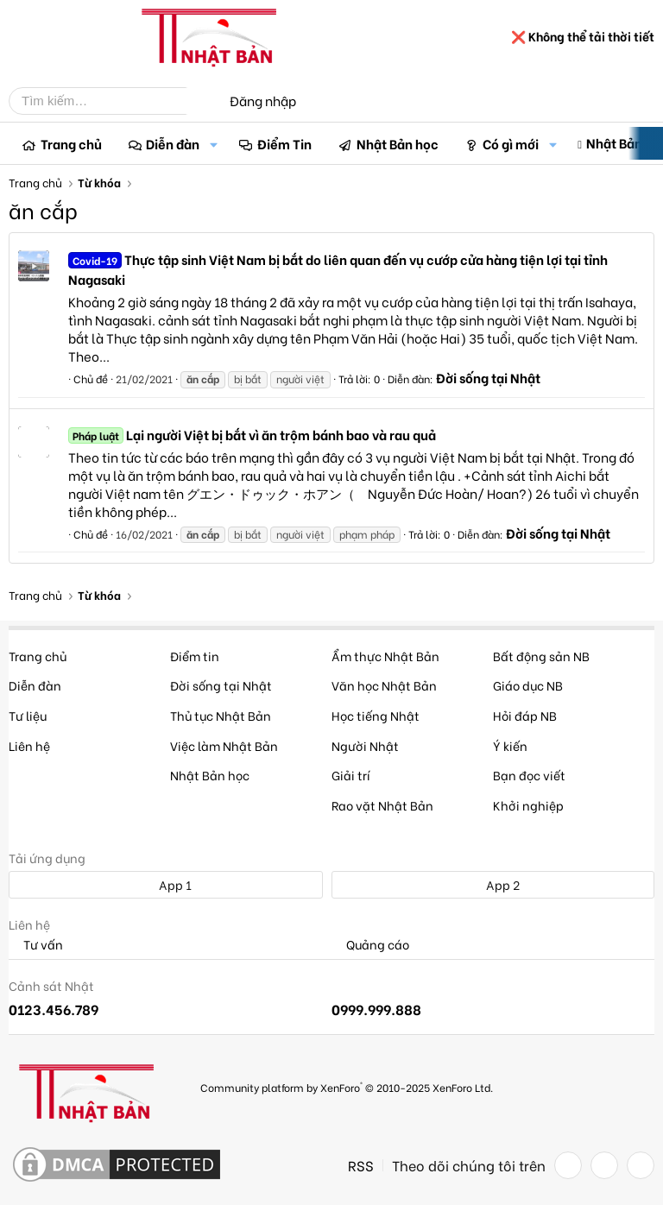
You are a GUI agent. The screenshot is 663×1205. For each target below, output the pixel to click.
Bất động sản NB (541, 656)
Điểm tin (194, 656)
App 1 (166, 884)
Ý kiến (510, 745)
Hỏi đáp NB (525, 715)
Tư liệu (28, 715)
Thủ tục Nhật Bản (220, 715)
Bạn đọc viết (529, 775)
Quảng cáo (370, 944)
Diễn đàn (172, 143)
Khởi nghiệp (528, 805)
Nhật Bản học (398, 143)
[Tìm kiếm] (110, 101)
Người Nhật (365, 745)
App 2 (493, 884)
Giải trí (351, 775)
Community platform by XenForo (346, 1086)
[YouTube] (640, 1165)
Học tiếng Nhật (376, 715)
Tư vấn (36, 944)
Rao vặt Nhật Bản (382, 805)
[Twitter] (604, 1165)
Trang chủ (71, 143)
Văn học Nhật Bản (384, 685)
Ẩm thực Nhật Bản (385, 656)
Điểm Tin (284, 143)
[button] (213, 144)
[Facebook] (568, 1165)
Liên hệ (29, 745)
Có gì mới (511, 143)
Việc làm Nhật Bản (224, 745)
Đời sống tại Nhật (488, 377)
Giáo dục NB (528, 685)
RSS (361, 1165)
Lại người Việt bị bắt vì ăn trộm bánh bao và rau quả (252, 434)
